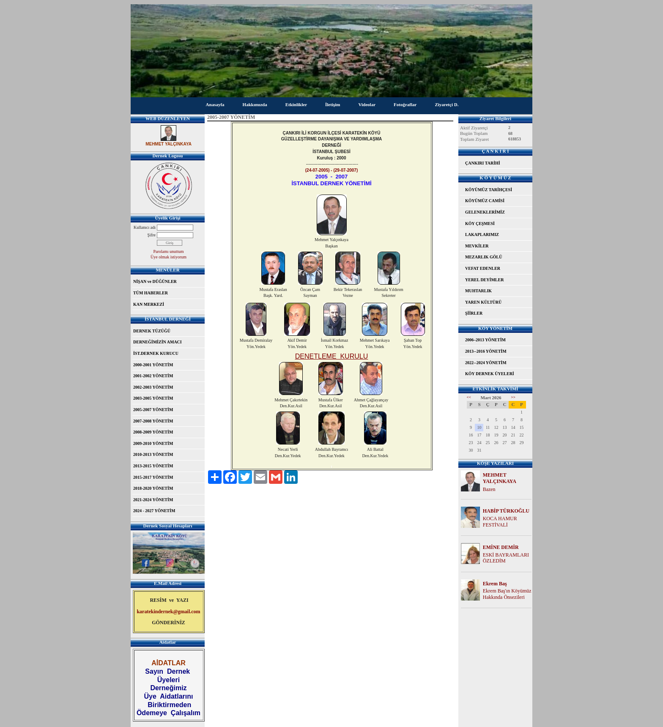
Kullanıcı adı (145, 227)
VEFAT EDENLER (482, 268)
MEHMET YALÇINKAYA (499, 478)
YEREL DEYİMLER (484, 279)
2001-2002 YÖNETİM (153, 375)
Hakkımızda (255, 104)
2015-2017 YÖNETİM (153, 477)
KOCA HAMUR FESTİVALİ (500, 522)
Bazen (489, 489)
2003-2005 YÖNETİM (153, 398)
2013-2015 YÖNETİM (153, 466)
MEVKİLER (477, 246)
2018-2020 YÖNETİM (153, 488)
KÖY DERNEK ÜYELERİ (489, 373)
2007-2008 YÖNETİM (153, 421)
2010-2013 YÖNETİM (153, 454)
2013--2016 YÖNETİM (486, 351)
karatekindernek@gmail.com (168, 612)
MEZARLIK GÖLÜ (483, 257)
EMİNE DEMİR (501, 547)
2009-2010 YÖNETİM (153, 443)
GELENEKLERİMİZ (485, 212)
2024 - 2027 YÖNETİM (154, 510)
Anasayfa (215, 104)
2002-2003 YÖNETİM (153, 387)
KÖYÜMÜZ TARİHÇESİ (488, 189)
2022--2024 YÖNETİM (486, 362)
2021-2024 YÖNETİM (153, 499)
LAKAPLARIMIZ (482, 234)
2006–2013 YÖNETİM (485, 339)
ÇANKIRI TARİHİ (482, 163)
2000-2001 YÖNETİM (153, 364)
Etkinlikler (296, 104)
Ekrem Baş (495, 584)
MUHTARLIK (478, 290)
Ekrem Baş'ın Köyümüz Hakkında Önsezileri (507, 594)
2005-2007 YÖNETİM (153, 409)
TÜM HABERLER (150, 293)
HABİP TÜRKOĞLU (506, 511)
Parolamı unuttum (168, 251)
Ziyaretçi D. (446, 104)
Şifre (152, 235)
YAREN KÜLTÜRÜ (483, 302)
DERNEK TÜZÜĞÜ (151, 331)
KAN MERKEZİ (148, 304)
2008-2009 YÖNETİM (153, 432)
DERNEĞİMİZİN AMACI (157, 342)
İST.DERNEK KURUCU (155, 353)
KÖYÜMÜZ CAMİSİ (484, 200)
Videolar (366, 104)
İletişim (332, 104)
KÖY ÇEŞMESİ (480, 223)
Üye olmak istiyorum (168, 257)
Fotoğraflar (405, 104)
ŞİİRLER (473, 313)
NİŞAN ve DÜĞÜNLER (155, 281)
